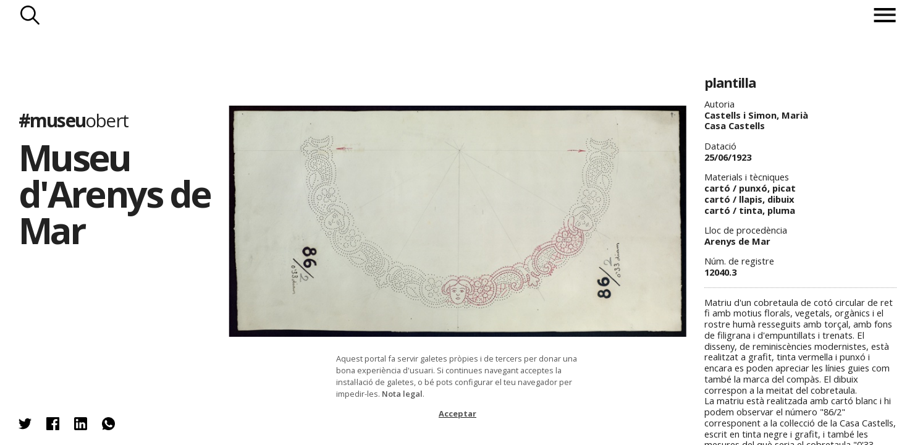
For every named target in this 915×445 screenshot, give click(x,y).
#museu (73, 120)
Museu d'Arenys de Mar (115, 193)
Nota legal (402, 393)
